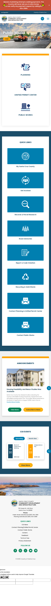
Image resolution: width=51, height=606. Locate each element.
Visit (6, 39)
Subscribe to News (33, 410)
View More (15, 410)
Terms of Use (24, 538)
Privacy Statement (25, 541)
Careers (25, 533)
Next (49, 388)
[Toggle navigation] (48, 18)
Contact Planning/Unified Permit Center (25, 527)
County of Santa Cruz (40, 12)
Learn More (25, 70)
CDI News (25, 525)
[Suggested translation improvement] (24, 580)
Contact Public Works (25, 530)
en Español (4, 12)
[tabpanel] (25, 35)
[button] (49, 5)
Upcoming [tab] (19, 438)
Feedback (25, 535)
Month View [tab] (33, 438)
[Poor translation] (6, 577)
